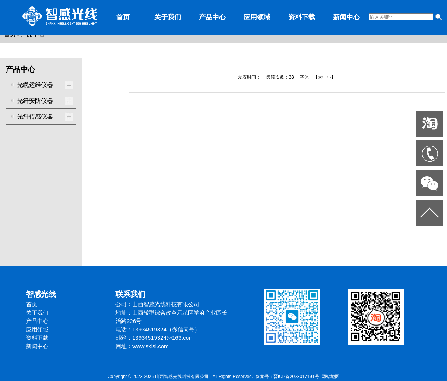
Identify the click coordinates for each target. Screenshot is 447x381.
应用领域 (257, 17)
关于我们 (167, 17)
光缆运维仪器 (35, 85)
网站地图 (330, 376)
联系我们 (130, 294)
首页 (123, 17)
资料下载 (301, 17)
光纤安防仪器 (35, 101)
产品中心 (212, 17)
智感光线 (41, 294)
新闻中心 (346, 17)
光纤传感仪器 (35, 116)
